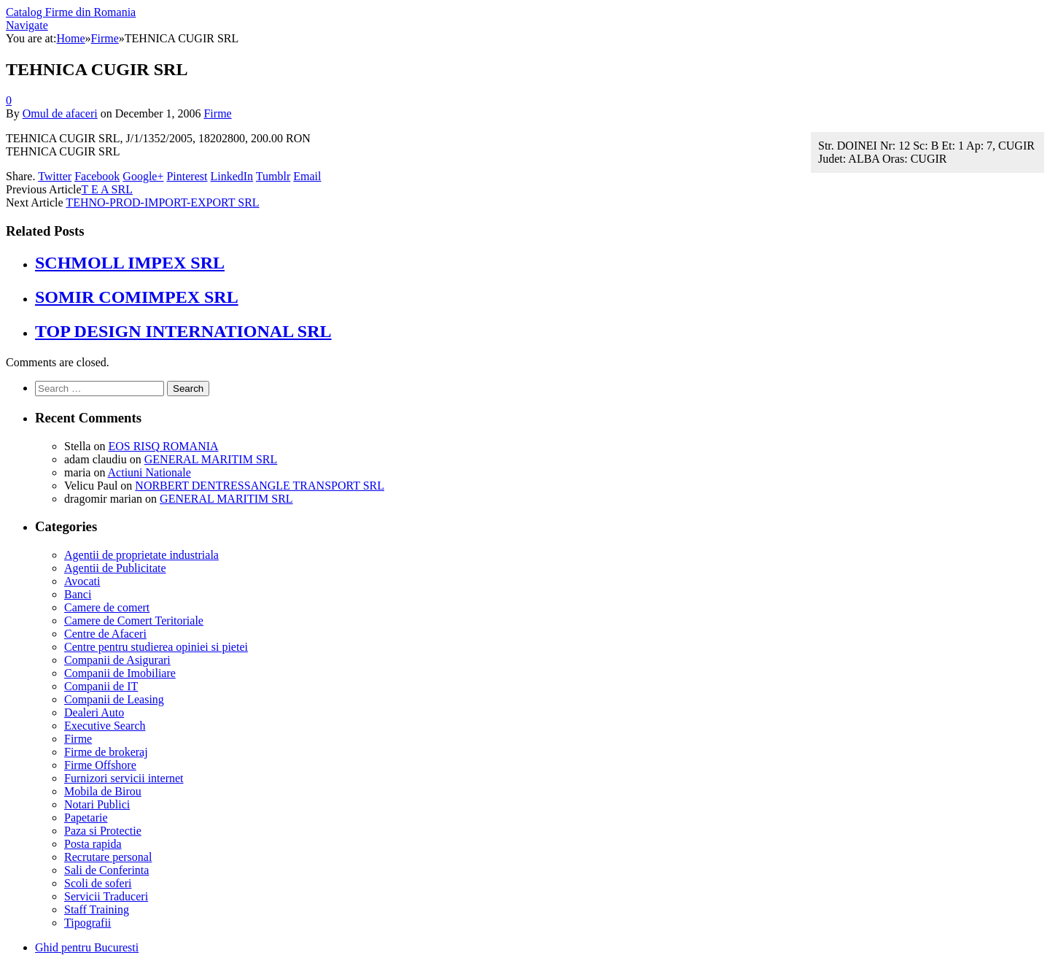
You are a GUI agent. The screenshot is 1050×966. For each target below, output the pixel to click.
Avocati (82, 581)
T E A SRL (107, 189)
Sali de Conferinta (106, 870)
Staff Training (96, 909)
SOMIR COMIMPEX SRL (136, 296)
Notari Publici (97, 804)
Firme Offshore (100, 765)
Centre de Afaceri (105, 633)
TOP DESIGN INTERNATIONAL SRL (183, 331)
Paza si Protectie (102, 830)
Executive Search (105, 725)
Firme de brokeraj (106, 752)
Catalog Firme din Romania (71, 12)
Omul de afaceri (60, 113)
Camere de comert (106, 607)
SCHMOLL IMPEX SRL (130, 262)
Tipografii (87, 922)
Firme (217, 113)
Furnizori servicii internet (124, 778)
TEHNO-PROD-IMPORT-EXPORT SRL (162, 202)
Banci (77, 594)
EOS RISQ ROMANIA (163, 446)
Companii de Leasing (114, 699)
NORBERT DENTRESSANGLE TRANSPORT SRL (259, 485)
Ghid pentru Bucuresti (87, 947)
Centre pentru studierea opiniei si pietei (156, 647)
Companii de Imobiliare (120, 673)
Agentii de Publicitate (115, 568)
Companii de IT (101, 686)
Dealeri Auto (94, 712)
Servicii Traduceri (106, 896)
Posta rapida (93, 844)
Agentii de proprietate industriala (141, 555)
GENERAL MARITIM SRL (211, 459)
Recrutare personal (108, 857)
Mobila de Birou (102, 791)
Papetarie (86, 817)
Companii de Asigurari (117, 660)
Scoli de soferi (97, 883)
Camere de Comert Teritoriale (133, 620)
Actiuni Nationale (149, 472)
